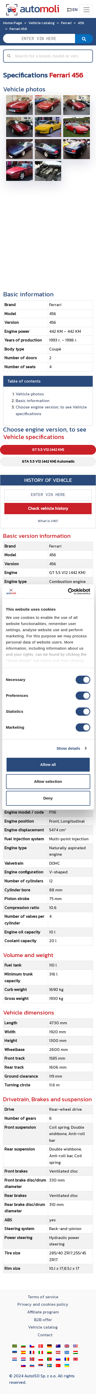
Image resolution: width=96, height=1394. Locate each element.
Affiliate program (43, 1312)
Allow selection (48, 781)
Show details (68, 748)
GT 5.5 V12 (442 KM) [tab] (48, 449)
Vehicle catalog (41, 23)
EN (72, 9)
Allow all (48, 764)
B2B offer (43, 1320)
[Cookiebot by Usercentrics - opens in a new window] (68, 591)
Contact (45, 1335)
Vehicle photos (30, 394)
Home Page (12, 23)
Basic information (32, 400)
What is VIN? (48, 521)
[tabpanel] (48, 904)
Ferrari (66, 23)
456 (81, 23)
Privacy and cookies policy (42, 1304)
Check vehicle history (48, 508)
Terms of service (43, 1297)
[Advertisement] (48, 234)
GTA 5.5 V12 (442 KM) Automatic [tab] (48, 461)
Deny (48, 798)
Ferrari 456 (18, 29)
